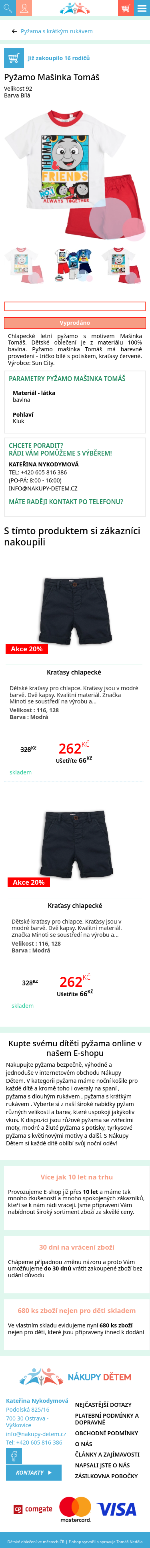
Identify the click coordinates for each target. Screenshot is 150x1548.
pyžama (45, 1064)
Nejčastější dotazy (103, 1404)
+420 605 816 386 (39, 1442)
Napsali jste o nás (102, 1465)
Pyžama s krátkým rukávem (57, 31)
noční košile (112, 1080)
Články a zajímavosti (107, 1454)
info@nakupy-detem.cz (36, 1434)
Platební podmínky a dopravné (107, 1419)
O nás (83, 1444)
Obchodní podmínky (106, 1433)
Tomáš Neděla (129, 1541)
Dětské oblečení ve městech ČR (36, 1541)
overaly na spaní (95, 1088)
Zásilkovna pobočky (106, 1476)
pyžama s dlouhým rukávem (43, 1096)
